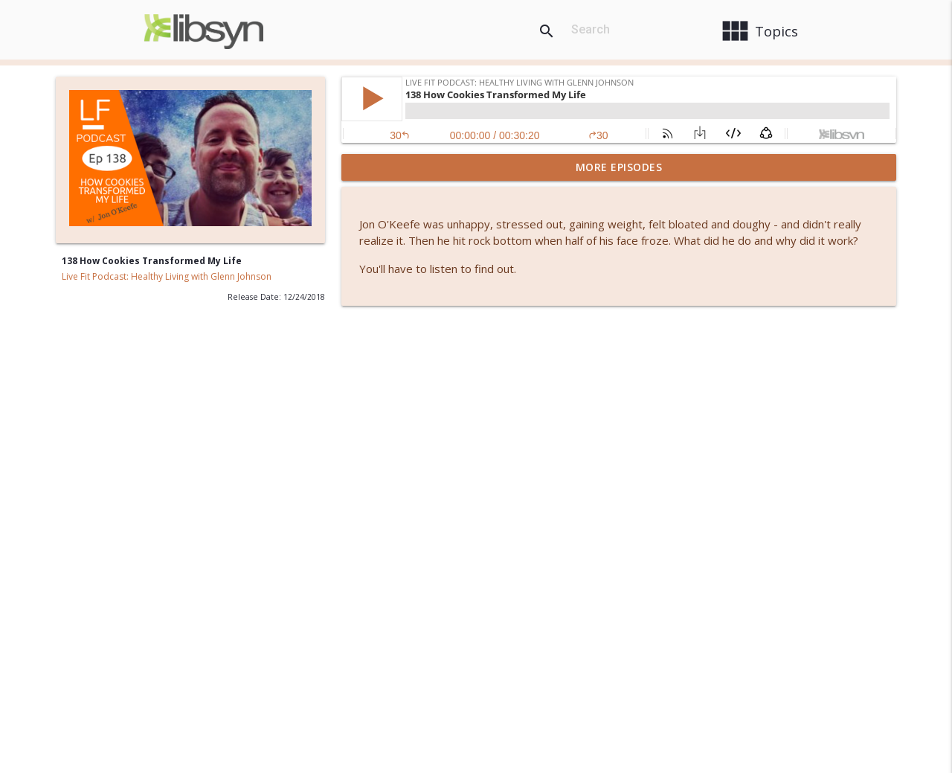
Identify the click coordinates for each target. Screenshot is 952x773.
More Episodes (619, 167)
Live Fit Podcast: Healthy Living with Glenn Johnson (166, 276)
